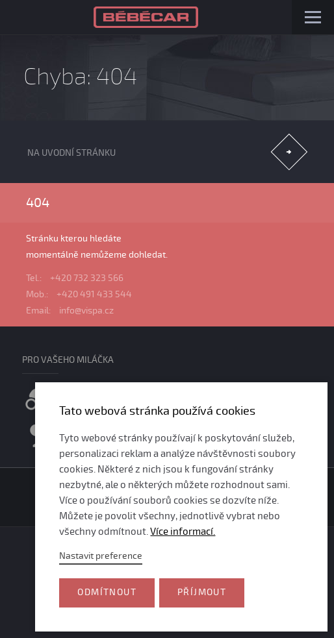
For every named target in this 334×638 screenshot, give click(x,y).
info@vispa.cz (86, 310)
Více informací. (182, 531)
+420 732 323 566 (86, 278)
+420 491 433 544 (94, 294)
